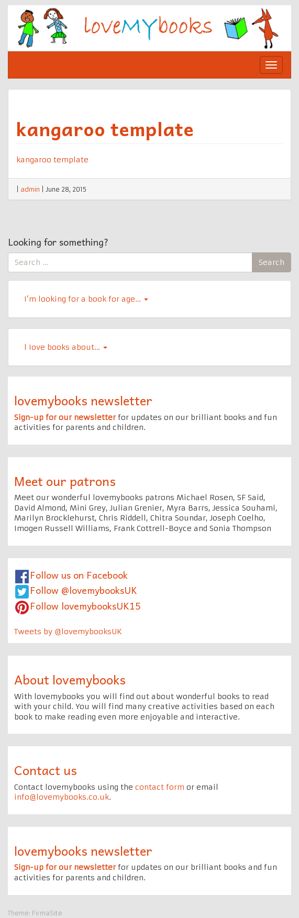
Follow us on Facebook (79, 574)
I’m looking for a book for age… (86, 299)
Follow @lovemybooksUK (83, 590)
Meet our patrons (65, 481)
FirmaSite (47, 913)
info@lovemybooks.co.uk (61, 797)
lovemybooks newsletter (83, 400)
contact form (159, 787)
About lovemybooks (70, 679)
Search (271, 262)
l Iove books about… (65, 347)
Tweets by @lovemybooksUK (68, 631)
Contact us (45, 770)
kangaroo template (105, 128)
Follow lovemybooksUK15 (85, 605)
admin (30, 189)
